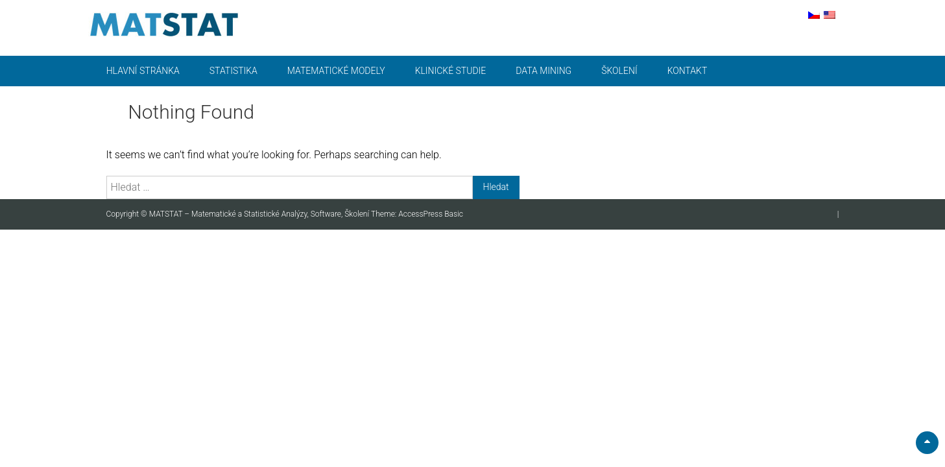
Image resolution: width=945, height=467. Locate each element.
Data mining (543, 71)
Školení (619, 71)
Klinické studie (450, 71)
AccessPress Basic (430, 214)
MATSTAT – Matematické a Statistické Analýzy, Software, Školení (260, 214)
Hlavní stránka (143, 71)
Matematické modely (336, 71)
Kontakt (687, 71)
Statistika (233, 71)
